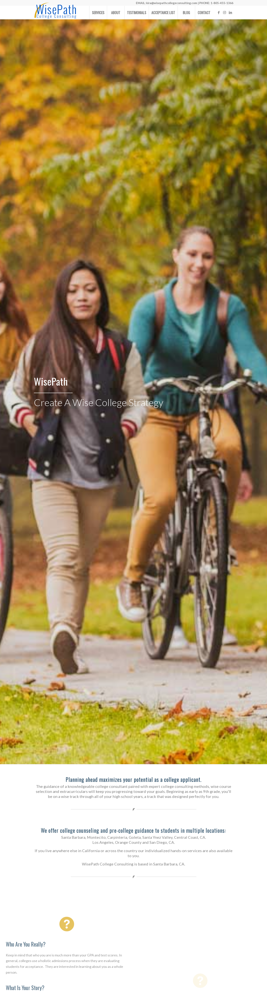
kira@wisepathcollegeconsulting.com (171, 3)
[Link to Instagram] (225, 12)
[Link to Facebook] (219, 12)
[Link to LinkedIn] (230, 12)
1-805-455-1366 (222, 3)
